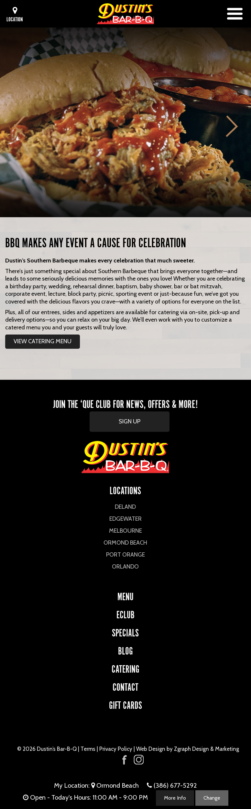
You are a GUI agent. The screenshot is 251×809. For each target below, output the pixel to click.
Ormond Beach (125, 542)
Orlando (125, 566)
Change (211, 798)
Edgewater (125, 518)
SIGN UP (129, 421)
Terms (88, 749)
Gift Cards (125, 704)
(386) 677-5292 (175, 785)
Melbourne (125, 530)
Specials (125, 631)
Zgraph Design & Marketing (206, 749)
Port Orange (125, 554)
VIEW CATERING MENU (42, 341)
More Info (175, 798)
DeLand (125, 506)
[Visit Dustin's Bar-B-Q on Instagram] (138, 759)
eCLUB (125, 613)
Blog (125, 649)
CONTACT (125, 686)
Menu (125, 595)
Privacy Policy (115, 749)
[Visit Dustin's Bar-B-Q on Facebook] (124, 759)
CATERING (125, 668)
